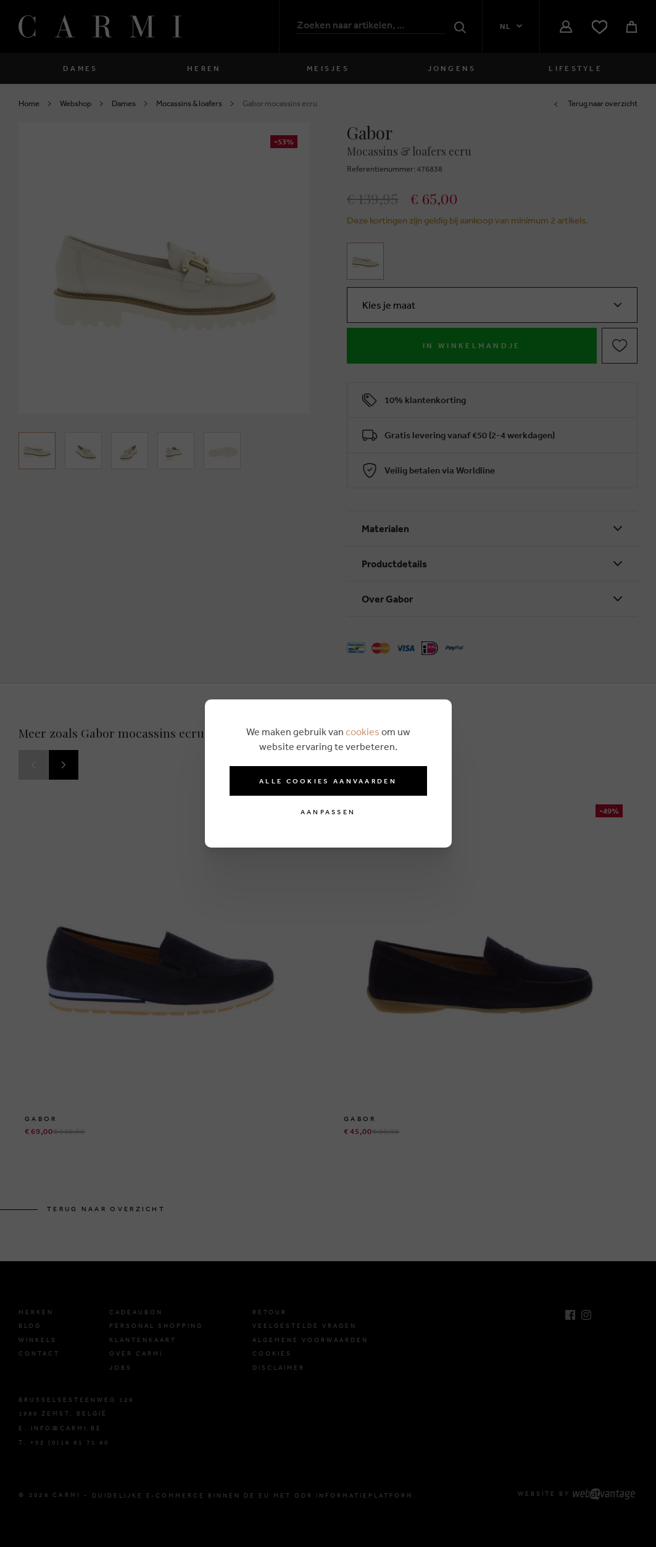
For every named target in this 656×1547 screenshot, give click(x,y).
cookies (363, 731)
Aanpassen (328, 812)
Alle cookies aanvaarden (328, 781)
